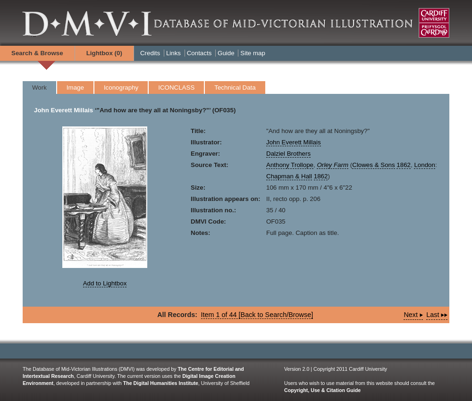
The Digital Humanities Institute (160, 383)
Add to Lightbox (105, 283)
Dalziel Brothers (288, 153)
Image (75, 87)
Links (173, 53)
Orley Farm (332, 164)
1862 (403, 164)
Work (39, 87)
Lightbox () (104, 53)
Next (413, 314)
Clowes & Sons (373, 164)
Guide (226, 53)
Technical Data (234, 87)
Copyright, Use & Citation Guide (322, 390)
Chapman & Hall (289, 176)
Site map (252, 53)
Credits (150, 53)
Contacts (199, 53)
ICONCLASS (176, 87)
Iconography (121, 87)
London (424, 164)
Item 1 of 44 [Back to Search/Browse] (257, 314)
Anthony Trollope (289, 164)
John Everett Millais (63, 110)
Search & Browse (37, 53)
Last (436, 314)
